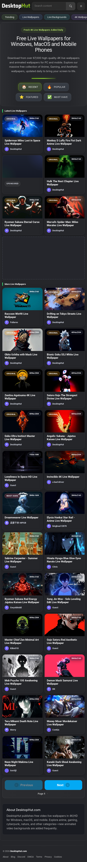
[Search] (70, 6)
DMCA (30, 856)
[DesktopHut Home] (16, 6)
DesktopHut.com (18, 851)
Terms (39, 856)
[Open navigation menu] (81, 6)
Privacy (48, 856)
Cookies (58, 856)
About (5, 856)
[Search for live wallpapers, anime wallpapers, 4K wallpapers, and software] (49, 5)
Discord (21, 856)
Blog (13, 856)
